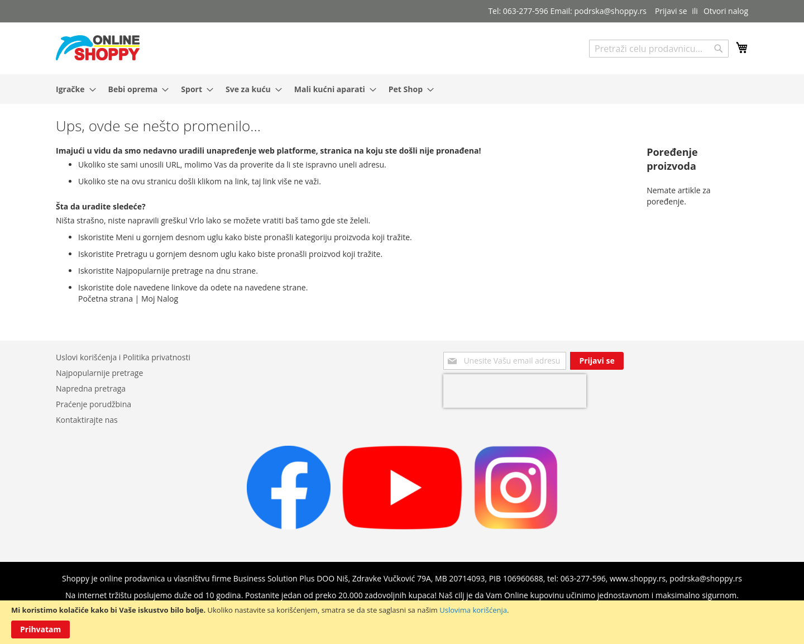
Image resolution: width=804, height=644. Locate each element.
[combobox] (659, 49)
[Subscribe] (596, 361)
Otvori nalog (726, 11)
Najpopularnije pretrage (99, 373)
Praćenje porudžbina (93, 404)
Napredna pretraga (91, 388)
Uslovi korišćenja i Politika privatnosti (123, 357)
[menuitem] (72, 89)
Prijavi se (671, 11)
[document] (402, 622)
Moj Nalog (159, 298)
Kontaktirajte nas (87, 419)
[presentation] (514, 391)
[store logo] (98, 47)
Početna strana (105, 298)
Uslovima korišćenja (473, 610)
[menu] (402, 89)
